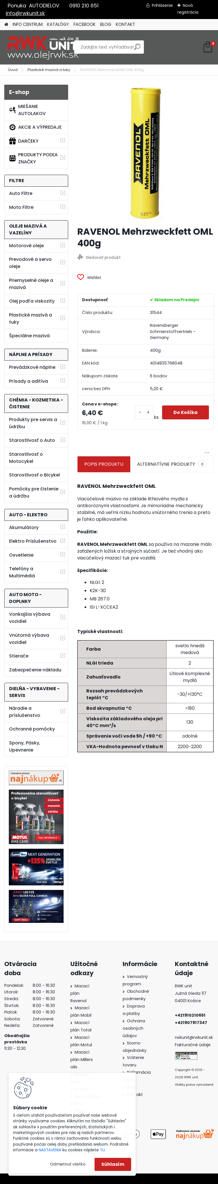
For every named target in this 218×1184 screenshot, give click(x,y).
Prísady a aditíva (28, 381)
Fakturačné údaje (193, 1045)
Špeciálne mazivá (29, 335)
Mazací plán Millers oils (81, 1059)
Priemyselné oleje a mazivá (31, 284)
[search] (137, 49)
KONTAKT (125, 24)
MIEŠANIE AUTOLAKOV (27, 110)
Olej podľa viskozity (31, 301)
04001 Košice (188, 1001)
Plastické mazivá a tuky (49, 69)
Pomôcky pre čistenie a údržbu (33, 492)
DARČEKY (24, 141)
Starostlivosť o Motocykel (26, 458)
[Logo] (43, 47)
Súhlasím (112, 1164)
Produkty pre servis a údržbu (33, 423)
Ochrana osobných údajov (134, 1028)
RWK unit (183, 986)
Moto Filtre (21, 207)
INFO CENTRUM (28, 24)
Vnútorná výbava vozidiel (29, 639)
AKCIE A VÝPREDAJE (35, 127)
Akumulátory (24, 527)
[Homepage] (6, 24)
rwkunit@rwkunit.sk (194, 1037)
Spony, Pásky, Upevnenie (24, 746)
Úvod (13, 69)
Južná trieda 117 (191, 993)
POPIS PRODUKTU (103, 464)
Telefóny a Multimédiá (22, 572)
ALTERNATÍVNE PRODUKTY (172, 464)
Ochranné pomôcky (32, 729)
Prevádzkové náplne (32, 367)
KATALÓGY (58, 24)
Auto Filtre (20, 193)
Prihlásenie (162, 5)
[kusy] (144, 412)
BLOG (105, 24)
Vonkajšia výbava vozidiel (29, 618)
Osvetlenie (21, 555)
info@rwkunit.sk (25, 13)
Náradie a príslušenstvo (24, 712)
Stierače (18, 656)
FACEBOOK (85, 24)
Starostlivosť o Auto (32, 440)
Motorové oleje (26, 245)
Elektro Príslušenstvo (32, 541)
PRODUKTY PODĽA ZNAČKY (33, 158)
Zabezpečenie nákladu (35, 670)
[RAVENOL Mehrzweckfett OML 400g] (145, 153)
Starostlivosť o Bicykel (34, 475)
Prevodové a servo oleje (30, 263)
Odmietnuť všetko (67, 1164)
